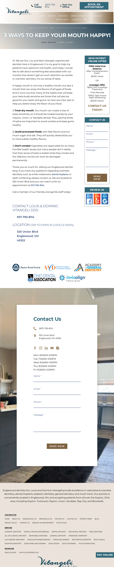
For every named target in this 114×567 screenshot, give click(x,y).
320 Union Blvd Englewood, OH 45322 (28, 236)
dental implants (61, 174)
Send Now (97, 177)
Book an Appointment (94, 6)
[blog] (57, 350)
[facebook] (35, 350)
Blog (52, 28)
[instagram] (40, 350)
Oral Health (48, 42)
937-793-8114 (38, 185)
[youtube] (52, 350)
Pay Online (105, 554)
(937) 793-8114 (43, 6)
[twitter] (46, 350)
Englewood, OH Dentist (37, 28)
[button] (84, 19)
